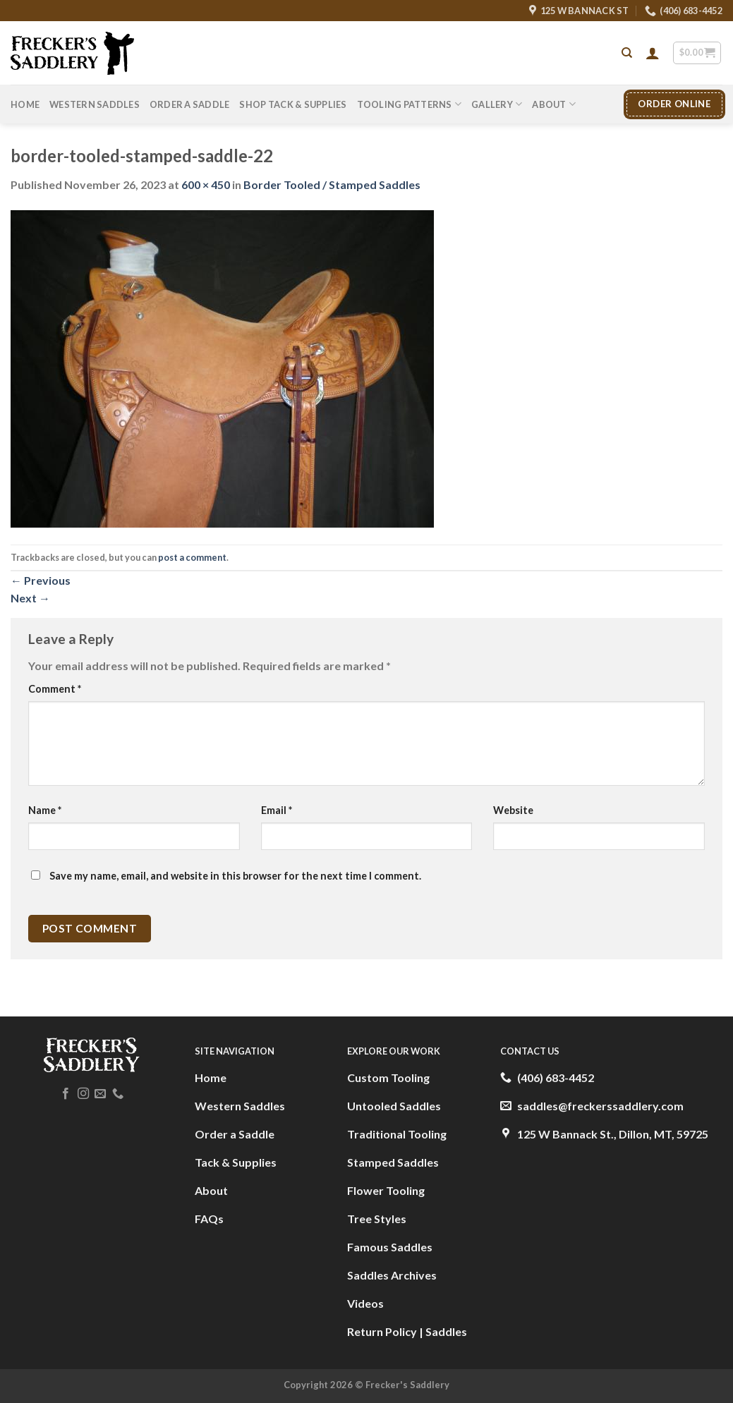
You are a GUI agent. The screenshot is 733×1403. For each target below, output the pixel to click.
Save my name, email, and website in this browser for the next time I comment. (235, 876)
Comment (54, 689)
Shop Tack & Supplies (292, 104)
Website (513, 810)
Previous (41, 580)
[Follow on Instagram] (82, 1094)
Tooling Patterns (409, 104)
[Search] (627, 53)
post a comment (192, 557)
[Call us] (117, 1094)
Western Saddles (94, 104)
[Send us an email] (100, 1094)
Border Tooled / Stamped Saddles (331, 184)
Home (25, 104)
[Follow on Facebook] (65, 1094)
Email (276, 810)
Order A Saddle (190, 104)
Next (30, 598)
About (554, 104)
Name (44, 810)
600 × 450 (205, 184)
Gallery (496, 104)
